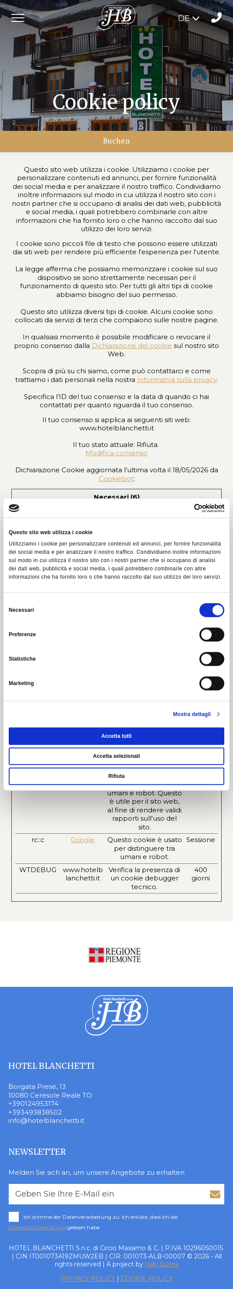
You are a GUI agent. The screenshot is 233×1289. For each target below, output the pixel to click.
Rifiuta (116, 776)
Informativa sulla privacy (176, 379)
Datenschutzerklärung (37, 1227)
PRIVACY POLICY (89, 1278)
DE (189, 18)
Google (83, 839)
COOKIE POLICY (147, 1278)
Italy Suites (161, 1264)
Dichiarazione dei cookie (132, 345)
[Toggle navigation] (17, 18)
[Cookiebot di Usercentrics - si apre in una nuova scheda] (186, 508)
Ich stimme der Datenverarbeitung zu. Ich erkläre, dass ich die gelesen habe (93, 1222)
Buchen (116, 141)
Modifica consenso (116, 453)
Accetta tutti (116, 736)
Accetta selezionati (116, 756)
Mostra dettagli (192, 714)
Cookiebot (116, 478)
